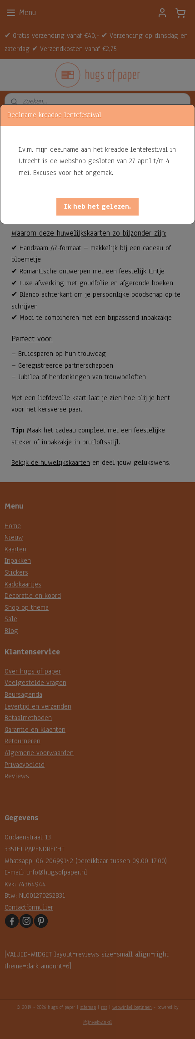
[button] (97, 207)
